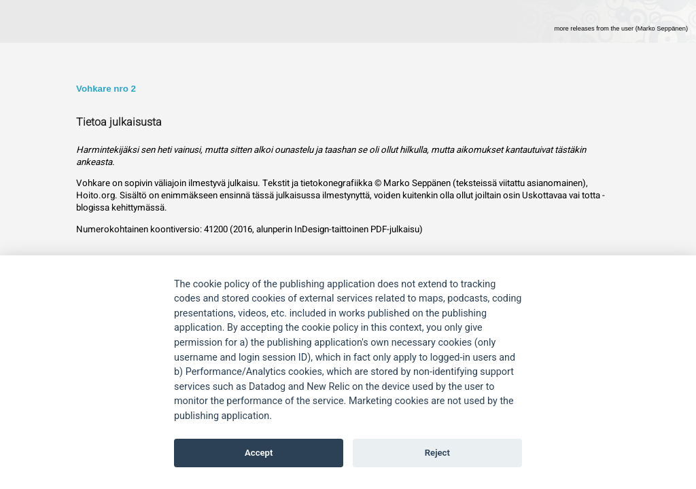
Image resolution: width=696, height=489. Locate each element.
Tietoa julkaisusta (119, 122)
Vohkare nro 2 (106, 89)
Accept (259, 453)
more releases (621, 28)
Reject (437, 453)
